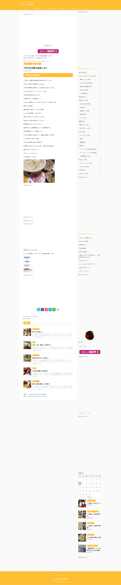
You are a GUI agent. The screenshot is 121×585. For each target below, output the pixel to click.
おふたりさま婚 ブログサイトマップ (88, 264)
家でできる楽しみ (37, 332)
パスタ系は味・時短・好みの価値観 (37, 394)
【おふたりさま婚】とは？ (50, 8)
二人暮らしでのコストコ (94, 503)
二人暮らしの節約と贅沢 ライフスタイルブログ (60, 581)
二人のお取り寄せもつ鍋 (94, 537)
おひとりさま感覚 (83, 241)
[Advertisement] (48, 30)
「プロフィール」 (82, 346)
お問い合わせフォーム (84, 267)
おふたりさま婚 (26, 4)
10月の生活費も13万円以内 (39, 371)
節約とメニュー (28, 316)
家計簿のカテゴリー (28, 220)
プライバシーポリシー (84, 271)
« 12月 (89, 497)
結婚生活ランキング (28, 271)
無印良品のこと (38, 8)
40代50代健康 (63, 8)
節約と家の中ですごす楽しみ (40, 358)
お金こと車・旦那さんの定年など (41, 345)
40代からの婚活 (75, 8)
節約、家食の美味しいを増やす (41, 384)
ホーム (25, 8)
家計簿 (36, 316)
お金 (33, 316)
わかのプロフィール (87, 8)
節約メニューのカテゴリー (30, 153)
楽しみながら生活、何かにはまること (37, 396)
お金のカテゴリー (28, 217)
